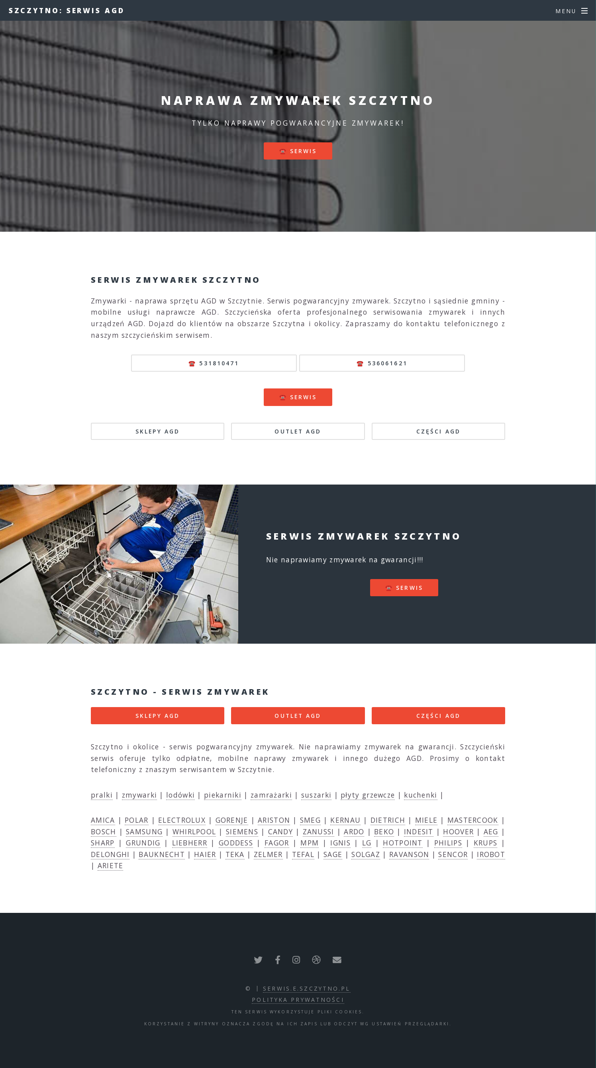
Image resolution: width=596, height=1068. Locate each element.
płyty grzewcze (368, 795)
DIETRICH (388, 820)
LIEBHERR (189, 842)
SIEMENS (242, 831)
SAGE (332, 854)
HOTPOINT (402, 842)
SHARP (103, 842)
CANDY (280, 831)
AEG (491, 831)
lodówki (180, 795)
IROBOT (491, 854)
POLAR (137, 820)
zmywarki (139, 795)
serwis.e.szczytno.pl (306, 988)
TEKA (235, 854)
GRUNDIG (143, 842)
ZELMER (268, 854)
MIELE (426, 820)
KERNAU (345, 820)
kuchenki (420, 795)
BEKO (384, 831)
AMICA (103, 820)
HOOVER (458, 831)
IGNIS (340, 842)
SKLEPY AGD (157, 431)
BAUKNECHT (162, 854)
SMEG (310, 820)
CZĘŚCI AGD (438, 431)
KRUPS (486, 842)
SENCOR (453, 854)
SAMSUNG (144, 831)
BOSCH (103, 831)
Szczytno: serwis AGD (67, 10)
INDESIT (418, 831)
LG (367, 842)
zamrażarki (271, 795)
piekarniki (222, 795)
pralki (102, 795)
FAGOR (277, 842)
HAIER (205, 854)
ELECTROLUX (182, 820)
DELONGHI (110, 854)
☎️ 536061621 (382, 363)
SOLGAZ (365, 854)
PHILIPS (448, 842)
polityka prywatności (298, 999)
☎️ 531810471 (213, 363)
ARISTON (274, 820)
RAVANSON (409, 854)
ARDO (354, 831)
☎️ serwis (298, 151)
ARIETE (111, 865)
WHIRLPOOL (194, 831)
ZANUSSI (318, 831)
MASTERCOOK (472, 820)
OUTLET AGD (297, 431)
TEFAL (303, 854)
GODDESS (236, 842)
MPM (309, 842)
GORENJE (232, 820)
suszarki (316, 795)
